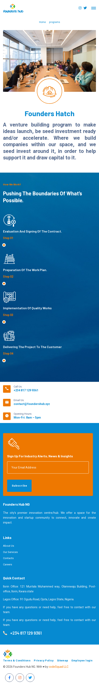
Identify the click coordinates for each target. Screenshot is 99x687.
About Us (8, 546)
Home (42, 22)
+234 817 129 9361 (26, 390)
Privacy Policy (44, 660)
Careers (7, 564)
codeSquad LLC (58, 667)
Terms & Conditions (17, 660)
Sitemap (62, 660)
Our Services (10, 552)
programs (54, 22)
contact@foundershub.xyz (32, 404)
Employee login (82, 660)
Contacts (8, 558)
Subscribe (19, 486)
